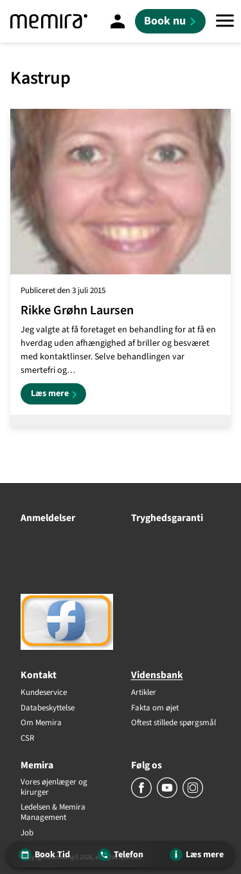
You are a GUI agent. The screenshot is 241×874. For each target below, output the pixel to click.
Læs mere (58, 395)
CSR (27, 739)
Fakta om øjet (155, 708)
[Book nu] (170, 21)
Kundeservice (44, 693)
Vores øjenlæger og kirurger (54, 787)
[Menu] (225, 21)
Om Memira (41, 723)
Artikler (143, 693)
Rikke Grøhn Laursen (77, 310)
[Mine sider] (117, 21)
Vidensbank (157, 675)
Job (27, 833)
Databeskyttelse (48, 708)
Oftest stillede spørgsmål (173, 723)
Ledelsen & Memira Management (53, 812)
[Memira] (48, 21)
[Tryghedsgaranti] (176, 537)
